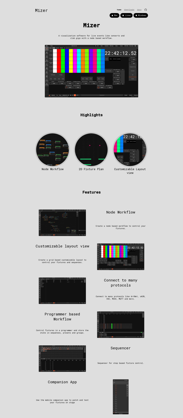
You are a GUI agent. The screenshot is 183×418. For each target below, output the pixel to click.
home (119, 9)
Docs (139, 9)
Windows (140, 15)
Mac (114, 15)
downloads (129, 9)
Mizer (41, 10)
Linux (126, 15)
